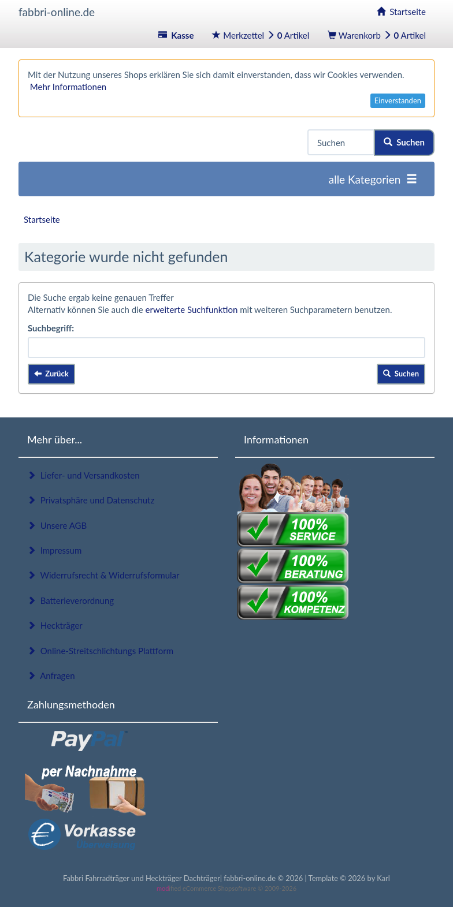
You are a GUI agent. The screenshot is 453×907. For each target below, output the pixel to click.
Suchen (404, 142)
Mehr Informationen (68, 86)
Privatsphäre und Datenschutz (90, 500)
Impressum (54, 550)
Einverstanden (397, 100)
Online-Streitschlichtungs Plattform (100, 650)
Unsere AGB (57, 525)
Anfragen (51, 675)
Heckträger (55, 625)
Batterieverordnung (70, 600)
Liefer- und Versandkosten (83, 475)
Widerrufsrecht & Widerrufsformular (103, 575)
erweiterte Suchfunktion (192, 309)
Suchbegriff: (51, 328)
